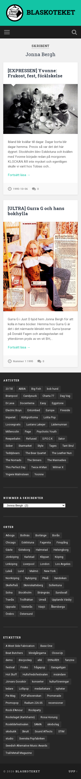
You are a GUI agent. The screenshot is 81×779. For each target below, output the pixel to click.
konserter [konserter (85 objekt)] (38, 681)
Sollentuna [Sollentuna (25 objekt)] (55, 585)
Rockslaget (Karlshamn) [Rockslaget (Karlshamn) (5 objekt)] (20, 717)
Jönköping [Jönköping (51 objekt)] (12, 556)
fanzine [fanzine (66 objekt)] (69, 660)
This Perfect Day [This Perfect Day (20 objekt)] (15, 467)
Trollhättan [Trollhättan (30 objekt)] (26, 599)
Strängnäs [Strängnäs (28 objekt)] (43, 592)
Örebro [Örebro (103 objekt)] (10, 613)
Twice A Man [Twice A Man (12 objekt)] (39, 467)
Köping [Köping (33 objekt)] (59, 556)
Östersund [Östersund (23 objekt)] (26, 613)
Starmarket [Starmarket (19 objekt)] (25, 445)
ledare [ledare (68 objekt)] (9, 688)
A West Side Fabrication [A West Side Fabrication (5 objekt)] (20, 645)
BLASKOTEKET (27, 771)
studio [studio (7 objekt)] (9, 738)
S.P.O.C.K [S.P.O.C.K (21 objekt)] (47, 438)
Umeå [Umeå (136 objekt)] (42, 599)
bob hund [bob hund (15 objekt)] (52, 388)
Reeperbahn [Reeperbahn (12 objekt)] (13, 438)
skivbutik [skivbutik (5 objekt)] (11, 731)
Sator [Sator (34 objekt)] (61, 438)
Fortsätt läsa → (19, 175)
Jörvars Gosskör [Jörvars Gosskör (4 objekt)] (16, 681)
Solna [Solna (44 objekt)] (9, 592)
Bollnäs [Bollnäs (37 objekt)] (25, 535)
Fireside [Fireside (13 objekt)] (65, 410)
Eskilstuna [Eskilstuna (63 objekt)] (28, 542)
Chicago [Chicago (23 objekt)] (11, 542)
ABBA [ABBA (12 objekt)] (22, 388)
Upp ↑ (73, 771)
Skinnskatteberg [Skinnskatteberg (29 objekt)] (33, 585)
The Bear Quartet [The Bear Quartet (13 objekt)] (35, 453)
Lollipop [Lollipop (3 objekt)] (24, 688)
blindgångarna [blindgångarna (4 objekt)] (37, 653)
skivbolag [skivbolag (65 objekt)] (53, 724)
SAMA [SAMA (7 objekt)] (37, 724)
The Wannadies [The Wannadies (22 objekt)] (56, 460)
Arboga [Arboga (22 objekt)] (10, 535)
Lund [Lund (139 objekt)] (21, 571)
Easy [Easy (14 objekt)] (43, 403)
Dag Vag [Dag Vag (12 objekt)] (65, 395)
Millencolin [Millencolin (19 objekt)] (12, 431)
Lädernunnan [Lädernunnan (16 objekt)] (59, 424)
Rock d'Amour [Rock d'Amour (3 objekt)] (14, 710)
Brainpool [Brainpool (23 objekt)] (11, 395)
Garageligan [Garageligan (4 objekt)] (58, 667)
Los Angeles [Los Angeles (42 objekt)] (62, 564)
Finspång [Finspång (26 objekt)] (62, 542)
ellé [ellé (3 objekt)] (40, 660)
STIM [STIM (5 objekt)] (61, 731)
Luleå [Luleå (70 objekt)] (9, 571)
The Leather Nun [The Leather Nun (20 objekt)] (62, 453)
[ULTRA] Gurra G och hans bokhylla (36, 210)
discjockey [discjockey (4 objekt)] (25, 660)
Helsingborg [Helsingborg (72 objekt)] (61, 549)
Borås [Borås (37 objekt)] (56, 535)
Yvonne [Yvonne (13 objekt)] (39, 474)
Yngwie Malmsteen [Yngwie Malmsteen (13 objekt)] (17, 474)
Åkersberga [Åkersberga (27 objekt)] (58, 606)
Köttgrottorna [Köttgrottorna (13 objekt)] (29, 417)
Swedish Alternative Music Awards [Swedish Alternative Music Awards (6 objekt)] (26, 745)
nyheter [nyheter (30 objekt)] (60, 688)
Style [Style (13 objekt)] (40, 445)
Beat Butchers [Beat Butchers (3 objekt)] (14, 653)
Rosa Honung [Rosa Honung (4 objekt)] (49, 717)
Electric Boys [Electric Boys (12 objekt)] (14, 410)
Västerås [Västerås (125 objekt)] (26, 606)
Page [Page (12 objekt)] (28, 431)
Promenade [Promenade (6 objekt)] (54, 695)
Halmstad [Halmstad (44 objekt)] (42, 549)
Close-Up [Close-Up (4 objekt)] (57, 653)
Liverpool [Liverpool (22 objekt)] (28, 564)
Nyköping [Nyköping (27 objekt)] (31, 578)
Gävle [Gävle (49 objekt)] (9, 549)
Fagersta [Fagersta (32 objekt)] (45, 542)
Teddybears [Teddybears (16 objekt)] (13, 453)
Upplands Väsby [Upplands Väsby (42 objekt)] (61, 599)
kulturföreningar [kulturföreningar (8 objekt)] (59, 681)
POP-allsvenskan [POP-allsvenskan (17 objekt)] (31, 695)
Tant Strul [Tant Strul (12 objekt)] (68, 445)
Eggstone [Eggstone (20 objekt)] (58, 403)
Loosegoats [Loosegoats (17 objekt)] (13, 424)
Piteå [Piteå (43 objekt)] (45, 578)
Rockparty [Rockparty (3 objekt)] (35, 710)
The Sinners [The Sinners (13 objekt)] (34, 460)
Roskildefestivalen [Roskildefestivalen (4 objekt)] (17, 724)
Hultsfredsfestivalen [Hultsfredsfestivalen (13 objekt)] (35, 674)
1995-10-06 (20, 188)
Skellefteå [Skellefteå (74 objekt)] (12, 585)
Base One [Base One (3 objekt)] (46, 645)
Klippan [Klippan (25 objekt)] (44, 556)
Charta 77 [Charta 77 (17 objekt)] (48, 395)
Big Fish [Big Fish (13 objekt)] (36, 388)
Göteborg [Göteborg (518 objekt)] (24, 549)
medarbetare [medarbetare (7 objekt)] (42, 688)
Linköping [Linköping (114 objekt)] (11, 564)
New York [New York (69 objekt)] (50, 571)
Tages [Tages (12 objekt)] (53, 445)
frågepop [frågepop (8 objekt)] (39, 667)
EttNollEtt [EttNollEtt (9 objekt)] (53, 660)
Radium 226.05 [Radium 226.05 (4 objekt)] (33, 702)
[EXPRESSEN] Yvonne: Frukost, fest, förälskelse (35, 73)
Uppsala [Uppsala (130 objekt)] (11, 606)
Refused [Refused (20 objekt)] (31, 438)
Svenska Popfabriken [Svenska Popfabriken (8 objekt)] (32, 738)
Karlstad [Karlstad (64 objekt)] (29, 556)
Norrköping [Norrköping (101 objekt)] (12, 578)
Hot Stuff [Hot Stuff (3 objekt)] (11, 674)
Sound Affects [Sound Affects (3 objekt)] (43, 731)
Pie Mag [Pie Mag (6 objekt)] (10, 695)
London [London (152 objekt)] (44, 564)
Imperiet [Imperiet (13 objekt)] (11, 417)
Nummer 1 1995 (23, 361)
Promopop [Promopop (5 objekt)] (12, 702)
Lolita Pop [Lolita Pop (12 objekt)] (50, 417)
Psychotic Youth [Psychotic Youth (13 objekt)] (47, 431)
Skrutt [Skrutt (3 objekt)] (25, 731)
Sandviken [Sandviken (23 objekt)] (60, 578)
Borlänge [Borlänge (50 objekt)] (40, 535)
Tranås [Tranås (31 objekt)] (10, 599)
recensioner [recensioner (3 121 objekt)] (55, 702)
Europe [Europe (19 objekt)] (50, 410)
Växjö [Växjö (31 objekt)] (41, 606)
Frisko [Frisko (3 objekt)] (24, 667)
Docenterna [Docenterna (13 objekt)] (27, 403)
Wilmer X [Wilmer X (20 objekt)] (58, 467)
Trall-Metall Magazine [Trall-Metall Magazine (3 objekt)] (19, 752)
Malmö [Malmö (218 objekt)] (34, 571)
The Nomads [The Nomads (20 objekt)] (13, 460)
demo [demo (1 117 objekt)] (9, 660)
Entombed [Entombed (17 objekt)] (33, 410)
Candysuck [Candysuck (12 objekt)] (30, 395)
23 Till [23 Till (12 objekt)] (9, 388)
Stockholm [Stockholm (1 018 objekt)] (25, 592)
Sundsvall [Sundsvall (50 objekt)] (61, 592)
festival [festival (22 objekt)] (10, 667)
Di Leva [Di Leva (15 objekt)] (10, 403)
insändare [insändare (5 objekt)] (60, 674)
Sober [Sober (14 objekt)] (9, 445)
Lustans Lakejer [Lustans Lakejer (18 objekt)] (35, 424)
